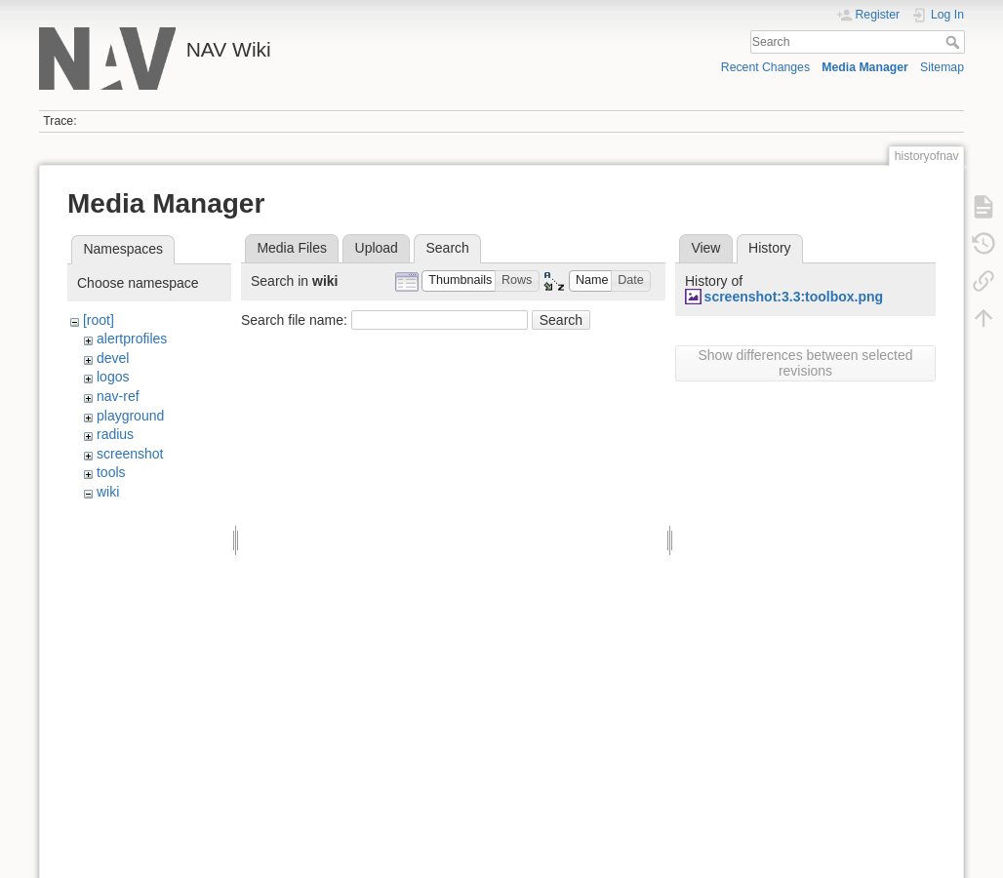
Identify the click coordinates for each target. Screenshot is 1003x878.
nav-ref (118, 396)
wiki (108, 491)
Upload (376, 248)
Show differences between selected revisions (806, 363)
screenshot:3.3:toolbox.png (794, 296)
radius (115, 434)
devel (113, 358)
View (705, 248)
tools (111, 472)
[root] (98, 320)
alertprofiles (132, 338)
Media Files (292, 248)
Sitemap (942, 67)
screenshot (130, 453)
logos (113, 376)
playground (130, 415)
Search (954, 42)
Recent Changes (765, 67)
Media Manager (865, 67)
